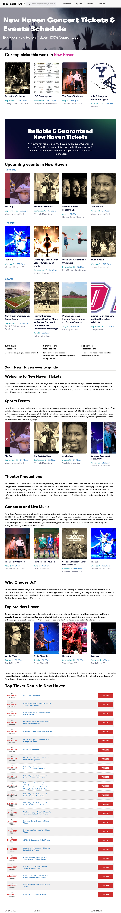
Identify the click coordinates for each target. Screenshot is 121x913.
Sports (80, 4)
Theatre (91, 4)
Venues (103, 4)
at (31, 695)
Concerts (68, 4)
